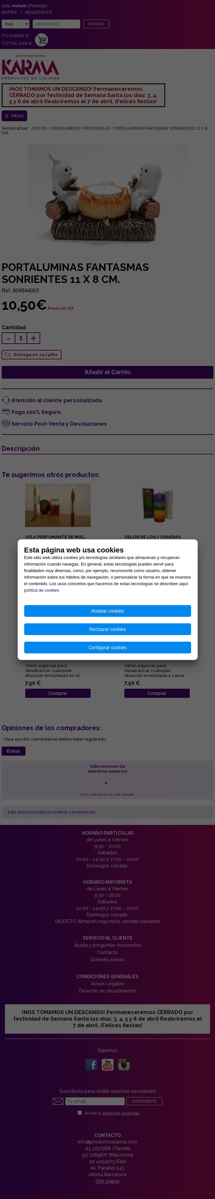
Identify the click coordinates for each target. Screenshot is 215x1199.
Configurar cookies (107, 647)
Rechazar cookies (107, 629)
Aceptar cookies (107, 611)
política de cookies (41, 590)
